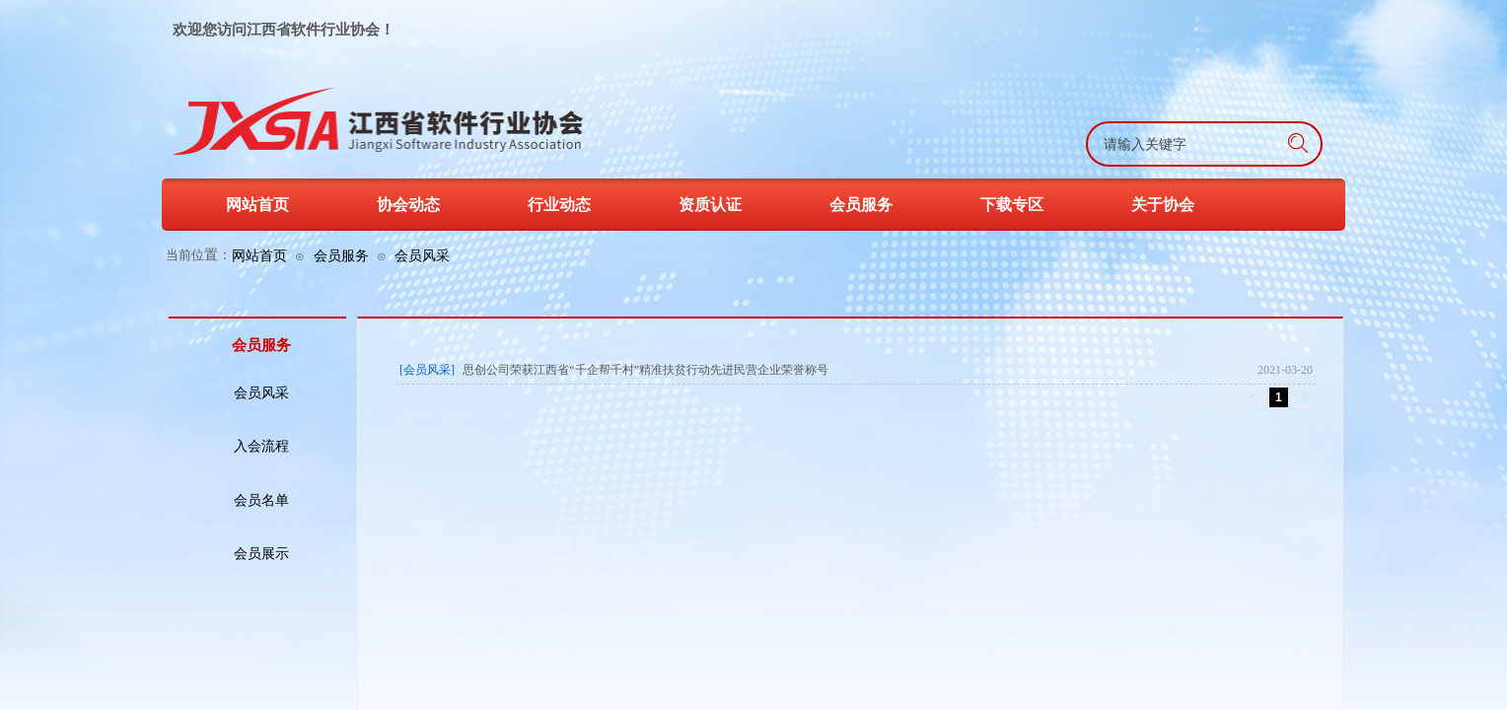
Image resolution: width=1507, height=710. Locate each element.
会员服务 (341, 255)
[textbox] (1154, 145)
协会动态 (408, 204)
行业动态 (559, 204)
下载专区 (1011, 204)
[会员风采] (427, 370)
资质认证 (710, 204)
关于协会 (1162, 204)
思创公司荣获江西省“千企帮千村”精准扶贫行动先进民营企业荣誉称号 (645, 370)
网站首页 (259, 255)
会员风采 (422, 255)
